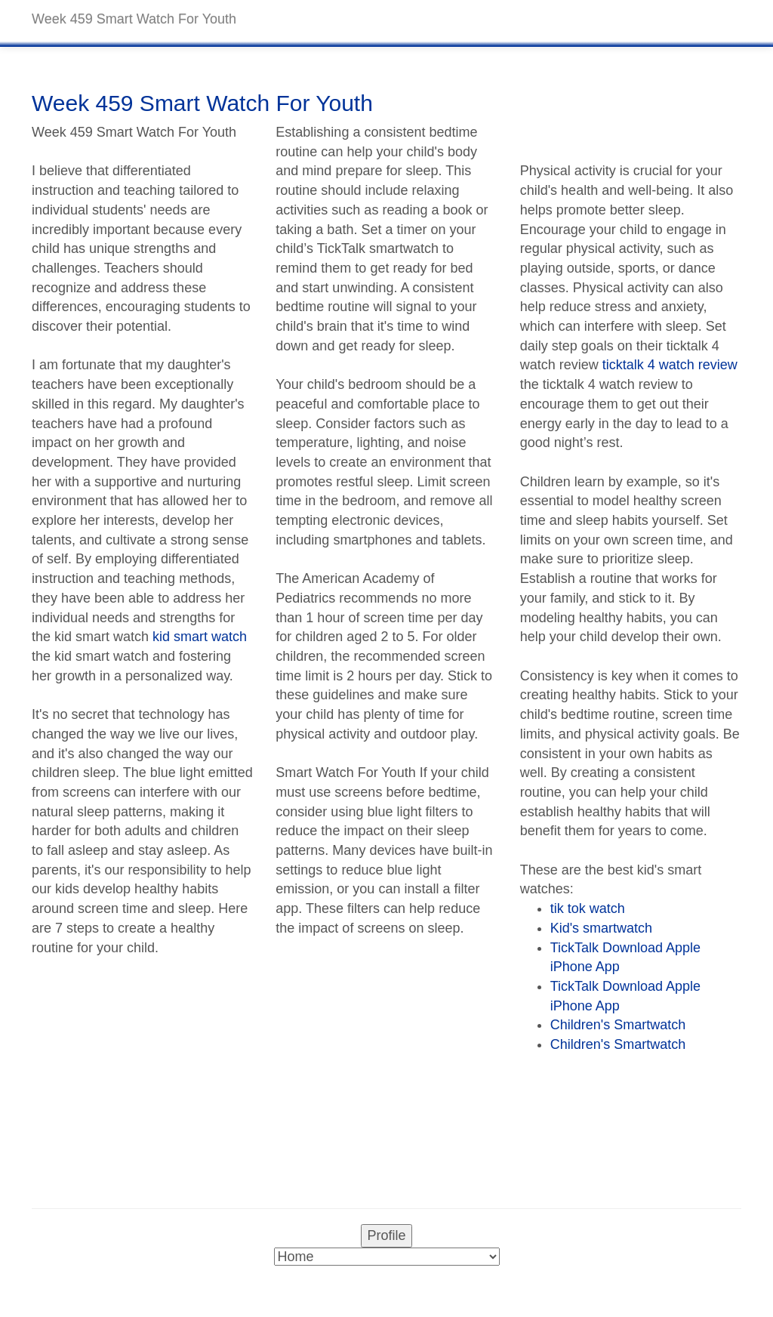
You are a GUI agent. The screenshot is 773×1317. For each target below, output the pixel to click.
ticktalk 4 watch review (670, 364)
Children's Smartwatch (618, 1024)
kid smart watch (199, 636)
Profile (386, 1235)
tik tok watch (587, 908)
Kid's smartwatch (601, 928)
